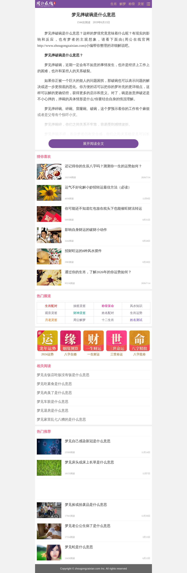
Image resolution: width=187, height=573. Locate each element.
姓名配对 (108, 313)
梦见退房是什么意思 (52, 410)
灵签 (141, 4)
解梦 (123, 4)
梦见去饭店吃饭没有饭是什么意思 (63, 375)
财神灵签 (79, 313)
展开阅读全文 (93, 144)
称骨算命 (108, 306)
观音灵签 (51, 313)
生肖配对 (51, 306)
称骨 (132, 4)
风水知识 (136, 306)
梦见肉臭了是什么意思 (54, 393)
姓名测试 (136, 320)
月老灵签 (51, 320)
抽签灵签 (79, 306)
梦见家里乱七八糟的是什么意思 (61, 419)
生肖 (113, 4)
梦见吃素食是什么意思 (54, 384)
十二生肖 (108, 320)
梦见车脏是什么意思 (52, 402)
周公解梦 (79, 320)
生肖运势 (136, 313)
